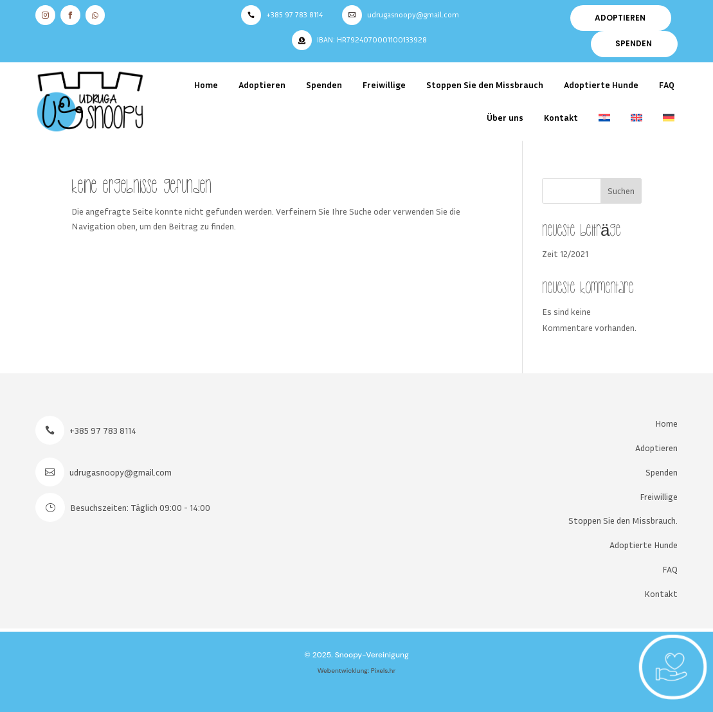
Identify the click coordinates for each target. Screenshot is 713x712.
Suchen (621, 190)
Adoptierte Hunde (601, 84)
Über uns (505, 117)
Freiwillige (384, 84)
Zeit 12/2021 (565, 253)
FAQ (666, 84)
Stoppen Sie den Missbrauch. (623, 520)
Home (206, 84)
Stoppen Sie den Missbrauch (484, 84)
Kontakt (561, 117)
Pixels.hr (383, 670)
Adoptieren (262, 84)
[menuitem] (604, 118)
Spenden (324, 84)
